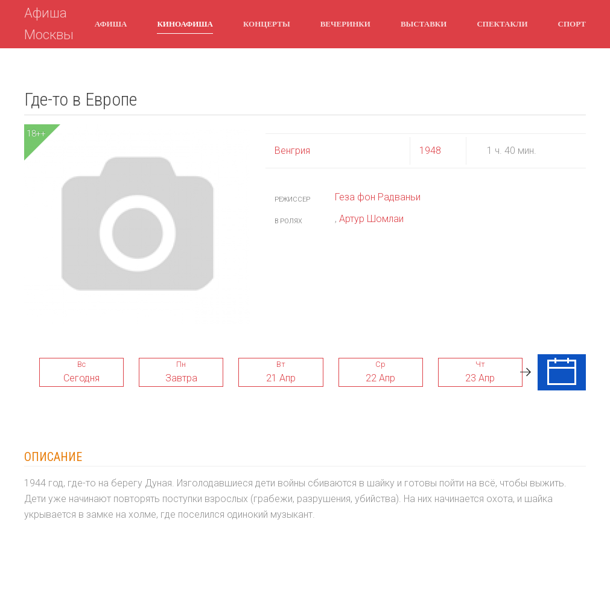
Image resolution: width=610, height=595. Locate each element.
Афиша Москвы (49, 23)
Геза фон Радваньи (378, 197)
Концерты (266, 23)
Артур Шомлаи (371, 218)
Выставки (423, 23)
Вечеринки (345, 23)
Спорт (572, 23)
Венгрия (292, 150)
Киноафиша (185, 23)
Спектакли (502, 23)
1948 (430, 150)
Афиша (111, 23)
